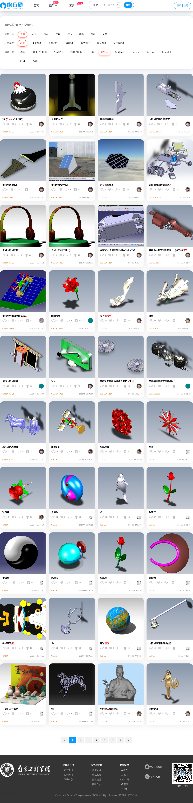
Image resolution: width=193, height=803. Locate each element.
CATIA (104, 52)
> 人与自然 (27, 24)
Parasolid (166, 52)
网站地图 (4, 793)
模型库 (124, 784)
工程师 (124, 789)
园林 (46, 34)
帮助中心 (68, 779)
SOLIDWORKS (39, 52)
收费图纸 (85, 43)
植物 (81, 34)
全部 (22, 34)
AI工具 (70, 5)
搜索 (128, 5)
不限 (22, 43)
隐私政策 (96, 775)
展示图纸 (101, 43)
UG (92, 52)
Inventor (135, 52)
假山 (69, 34)
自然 (34, 34)
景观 (58, 34)
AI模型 (124, 775)
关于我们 (68, 770)
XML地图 (12, 793)
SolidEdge (119, 52)
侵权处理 (96, 779)
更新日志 (96, 784)
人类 (105, 34)
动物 (93, 34)
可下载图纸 (119, 43)
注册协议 (96, 770)
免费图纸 (36, 43)
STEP (22, 61)
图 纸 (18, 24)
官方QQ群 (152, 776)
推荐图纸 (69, 43)
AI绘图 (124, 770)
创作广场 (124, 779)
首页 (36, 5)
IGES (35, 61)
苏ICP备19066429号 (128, 795)
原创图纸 (52, 43)
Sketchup (151, 52)
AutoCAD (58, 52)
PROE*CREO (76, 52)
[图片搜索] (118, 5)
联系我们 (68, 775)
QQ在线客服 (153, 766)
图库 (51, 5)
